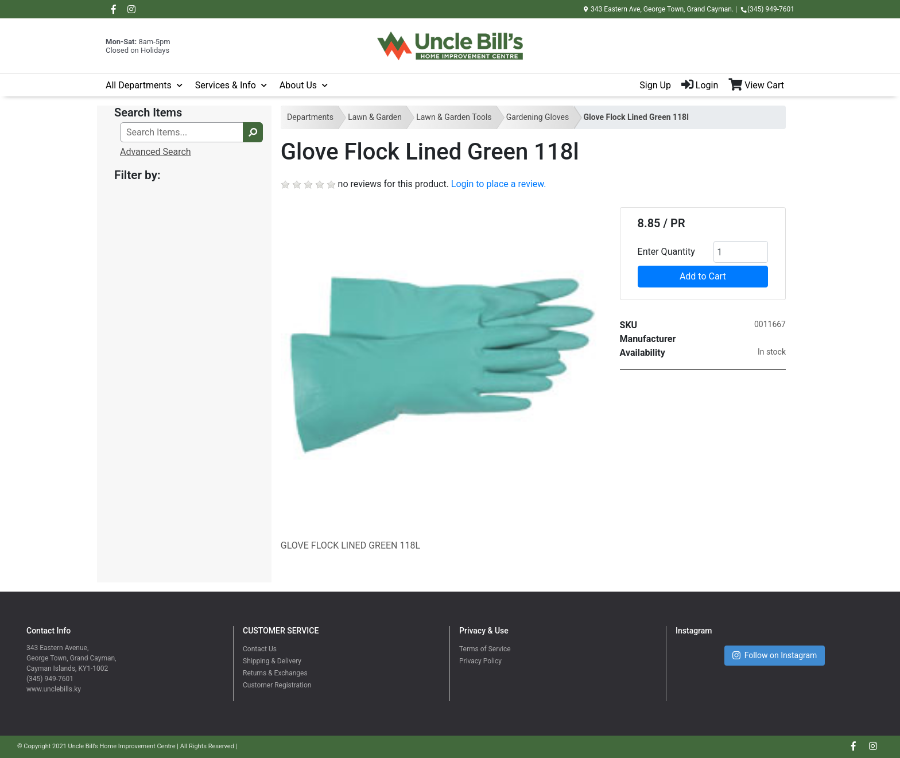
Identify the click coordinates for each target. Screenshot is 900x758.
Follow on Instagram (774, 655)
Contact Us (260, 649)
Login (699, 85)
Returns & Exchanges (275, 673)
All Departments (139, 85)
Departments (310, 117)
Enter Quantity (666, 251)
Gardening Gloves (537, 117)
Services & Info (225, 85)
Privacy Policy (480, 661)
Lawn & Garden (375, 117)
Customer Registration (277, 685)
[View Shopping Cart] (761, 85)
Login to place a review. (498, 183)
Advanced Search (155, 151)
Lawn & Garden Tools (453, 117)
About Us (298, 85)
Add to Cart (703, 276)
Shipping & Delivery (272, 661)
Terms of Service (485, 649)
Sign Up (655, 85)
